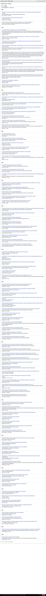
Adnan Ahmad (12, 267)
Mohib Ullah (13, 395)
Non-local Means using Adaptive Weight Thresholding (10, 416)
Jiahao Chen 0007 (4, 93)
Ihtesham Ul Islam (21, 475)
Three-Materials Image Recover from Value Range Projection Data (12, 317)
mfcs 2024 (3, 118)
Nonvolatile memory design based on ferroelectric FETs (11, 406)
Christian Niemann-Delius (9, 299)
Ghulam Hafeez (4, 358)
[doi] (10, 15)
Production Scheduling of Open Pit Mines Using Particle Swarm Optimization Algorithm (16, 470)
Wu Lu (5, 277)
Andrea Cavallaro (13, 314)
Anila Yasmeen (4, 328)
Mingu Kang (28, 56)
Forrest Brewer (32, 530)
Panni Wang (4, 201)
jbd (2, 113)
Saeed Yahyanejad (10, 462)
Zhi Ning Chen (15, 152)
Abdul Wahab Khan (14, 358)
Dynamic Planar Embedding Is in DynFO (8, 133)
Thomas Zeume (27, 117)
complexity (3, 189)
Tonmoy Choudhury (13, 42)
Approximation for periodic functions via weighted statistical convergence (14, 491)
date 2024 (3, 128)
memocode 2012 (4, 514)
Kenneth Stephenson (11, 93)
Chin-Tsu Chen (4, 103)
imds (2, 104)
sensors (3, 140)
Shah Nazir (26, 209)
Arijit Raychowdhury (25, 121)
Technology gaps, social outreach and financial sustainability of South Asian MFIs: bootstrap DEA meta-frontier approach (21, 41)
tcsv (2, 432)
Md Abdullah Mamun (18, 93)
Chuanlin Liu (4, 318)
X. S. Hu (9, 157)
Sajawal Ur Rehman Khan (6, 385)
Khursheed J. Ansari (12, 426)
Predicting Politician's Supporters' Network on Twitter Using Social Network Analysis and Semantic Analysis (19, 226)
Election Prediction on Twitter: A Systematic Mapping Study (11, 191)
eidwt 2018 (3, 286)
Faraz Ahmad (30, 309)
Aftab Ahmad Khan (8, 381)
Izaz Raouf (13, 197)
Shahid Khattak (14, 236)
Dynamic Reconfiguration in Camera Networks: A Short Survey (12, 430)
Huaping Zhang (7, 148)
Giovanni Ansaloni (32, 157)
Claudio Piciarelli (4, 431)
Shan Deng (18, 121)
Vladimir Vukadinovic (33, 462)
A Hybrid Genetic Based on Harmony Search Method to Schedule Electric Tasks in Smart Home (17, 344)
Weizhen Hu (18, 318)
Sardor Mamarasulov (15, 14)
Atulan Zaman (12, 403)
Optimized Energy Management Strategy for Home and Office (12, 332)
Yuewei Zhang (28, 323)
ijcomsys (3, 237)
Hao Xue (3, 276)
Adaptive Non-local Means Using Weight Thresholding (10, 421)
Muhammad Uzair (8, 395)
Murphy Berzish (4, 403)
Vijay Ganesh (17, 403)
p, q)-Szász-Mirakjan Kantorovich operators (9, 270)
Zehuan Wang (23, 93)
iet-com (3, 373)
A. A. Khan (9, 127)
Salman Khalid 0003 (8, 197)
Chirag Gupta (38, 93)
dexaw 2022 (4, 177)
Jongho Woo (28, 55)
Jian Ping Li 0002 (7, 240)
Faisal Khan (11, 484)
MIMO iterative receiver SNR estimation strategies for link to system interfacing (14, 235)
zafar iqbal (8, 285)
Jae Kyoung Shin (7, 231)
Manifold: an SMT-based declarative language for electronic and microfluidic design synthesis (17, 402)
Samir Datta (4, 117)
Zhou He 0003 (10, 152)
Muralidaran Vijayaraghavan (9, 513)
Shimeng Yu (12, 56)
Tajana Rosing (24, 56)
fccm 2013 (3, 498)
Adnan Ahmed (23, 354)
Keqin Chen (3, 289)
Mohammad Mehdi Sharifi (17, 157)
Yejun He (22, 23)
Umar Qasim (23, 367)
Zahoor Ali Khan (21, 267)
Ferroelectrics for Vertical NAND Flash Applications (10, 80)
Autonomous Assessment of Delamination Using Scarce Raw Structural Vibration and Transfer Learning (18, 196)
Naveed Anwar (21, 309)
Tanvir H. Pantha (31, 53)
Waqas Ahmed (4, 170)
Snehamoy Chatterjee (21, 170)
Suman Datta (5, 33)
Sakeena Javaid (17, 354)
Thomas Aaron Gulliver (19, 139)
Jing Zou (14, 318)
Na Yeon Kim (18, 231)
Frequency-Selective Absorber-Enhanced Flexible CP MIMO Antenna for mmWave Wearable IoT (17, 22)
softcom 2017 (4, 382)
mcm (2, 523)
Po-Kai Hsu (36, 53)
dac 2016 (3, 410)
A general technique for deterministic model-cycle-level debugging (12, 512)
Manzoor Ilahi (27, 267)
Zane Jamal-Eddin (33, 323)
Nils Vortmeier (23, 117)
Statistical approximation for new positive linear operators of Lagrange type (14, 483)
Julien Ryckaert (24, 127)
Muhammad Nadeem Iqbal (14, 309)
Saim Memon (7, 305)
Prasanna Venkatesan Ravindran (32, 47)
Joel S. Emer (36, 530)
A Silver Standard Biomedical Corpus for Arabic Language (11, 217)
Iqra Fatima (22, 345)
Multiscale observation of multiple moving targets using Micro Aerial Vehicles (14, 442)
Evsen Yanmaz (19, 462)
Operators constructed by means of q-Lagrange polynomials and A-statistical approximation (17, 504)
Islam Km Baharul (4, 99)
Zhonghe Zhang (18, 23)
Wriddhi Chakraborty (14, 201)
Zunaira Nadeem (18, 328)
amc (2, 453)
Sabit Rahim (30, 245)
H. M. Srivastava (4, 522)
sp (2, 228)
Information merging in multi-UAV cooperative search (10, 479)
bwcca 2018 (4, 355)
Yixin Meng (10, 289)
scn (2, 210)
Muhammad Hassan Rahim (29, 354)
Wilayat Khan (25, 395)
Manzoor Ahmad (4, 345)
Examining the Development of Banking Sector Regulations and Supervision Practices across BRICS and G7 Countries (21, 182)
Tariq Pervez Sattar (12, 305)
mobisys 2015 (4, 464)
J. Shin (21, 121)
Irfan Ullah (10, 236)
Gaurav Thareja (17, 63)
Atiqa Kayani (4, 363)
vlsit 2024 (3, 122)
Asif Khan (10, 14)
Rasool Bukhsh (4, 285)
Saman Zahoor (4, 333)
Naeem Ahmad (21, 240)
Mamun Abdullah (23, 276)
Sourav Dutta (16, 56)
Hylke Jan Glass (14, 170)
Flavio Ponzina (8, 54)
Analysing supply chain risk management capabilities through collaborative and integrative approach (18, 212)
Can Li (36, 157)
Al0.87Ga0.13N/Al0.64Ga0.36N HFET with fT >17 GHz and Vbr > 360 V (13, 92)
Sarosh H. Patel (34, 240)
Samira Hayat (15, 462)
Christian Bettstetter (40, 462)
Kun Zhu (7, 289)
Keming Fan (17, 53)
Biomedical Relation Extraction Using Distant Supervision (11, 221)
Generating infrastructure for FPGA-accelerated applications (11, 500)
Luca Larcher (12, 63)
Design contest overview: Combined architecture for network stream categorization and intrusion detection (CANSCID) (21, 529)
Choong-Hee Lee (7, 276)
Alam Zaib (6, 236)
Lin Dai (16, 176)
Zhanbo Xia (28, 276)
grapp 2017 (3, 423)
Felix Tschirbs (18, 117)
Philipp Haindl (31, 176)
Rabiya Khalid (9, 358)
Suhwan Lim (32, 55)
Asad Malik (30, 240)
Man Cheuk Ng (18, 530)
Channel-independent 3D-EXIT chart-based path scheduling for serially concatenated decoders (17, 362)
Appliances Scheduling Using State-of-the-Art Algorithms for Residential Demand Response (16, 284)
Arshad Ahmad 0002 (18, 148)
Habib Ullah (3, 395)
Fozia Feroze (4, 354)
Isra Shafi (18, 333)
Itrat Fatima (13, 328)
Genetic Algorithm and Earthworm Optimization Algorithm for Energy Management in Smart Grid (17, 384)
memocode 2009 (4, 539)
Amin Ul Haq (13, 240)
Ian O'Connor (23, 157)
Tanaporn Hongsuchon (5, 37)
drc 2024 (3, 94)
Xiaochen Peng (8, 201)
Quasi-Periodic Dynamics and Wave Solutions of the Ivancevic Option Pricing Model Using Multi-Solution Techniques (21, 84)
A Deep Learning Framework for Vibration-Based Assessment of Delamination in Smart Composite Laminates (19, 230)
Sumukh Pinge (4, 53)
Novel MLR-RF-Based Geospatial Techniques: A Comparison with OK (13, 169)
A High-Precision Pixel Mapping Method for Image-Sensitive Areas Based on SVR (15, 251)
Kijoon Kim (21, 32)
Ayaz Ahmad (20, 395)
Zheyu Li (39, 53)
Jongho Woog (38, 70)
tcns (2, 440)
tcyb (2, 315)
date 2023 (3, 159)
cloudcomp (3, 377)
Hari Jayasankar (6, 55)
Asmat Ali (28, 227)
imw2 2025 (3, 34)
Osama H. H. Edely (5, 492)
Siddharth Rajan (7, 324)
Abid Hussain (30, 170)
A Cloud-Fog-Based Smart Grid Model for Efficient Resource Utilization (13, 336)
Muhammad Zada (13, 23)
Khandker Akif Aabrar (12, 121)
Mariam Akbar (17, 267)
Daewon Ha (39, 32)
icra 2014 (3, 481)
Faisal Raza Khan (8, 294)
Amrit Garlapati (20, 55)
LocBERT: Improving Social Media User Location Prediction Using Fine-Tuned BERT (15, 147)
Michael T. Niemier (4, 157)
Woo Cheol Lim (13, 231)
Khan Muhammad (9, 170)
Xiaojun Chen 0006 (22, 14)
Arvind (19, 501)
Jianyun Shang (26, 176)
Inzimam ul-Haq (25, 309)
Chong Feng (10, 209)
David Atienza (27, 157)
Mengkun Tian (39, 47)
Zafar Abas (7, 413)
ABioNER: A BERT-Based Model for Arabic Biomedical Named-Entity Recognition (15, 187)
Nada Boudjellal (12, 148)
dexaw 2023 (4, 149)
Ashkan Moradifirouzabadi (11, 53)
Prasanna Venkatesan (5, 81)
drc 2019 (3, 278)
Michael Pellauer (4, 530)
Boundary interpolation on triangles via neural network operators (12, 17)
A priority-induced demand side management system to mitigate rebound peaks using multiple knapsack (19, 266)
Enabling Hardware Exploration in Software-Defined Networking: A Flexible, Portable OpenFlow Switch (18, 495)
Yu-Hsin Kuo (14, 47)
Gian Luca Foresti (23, 431)
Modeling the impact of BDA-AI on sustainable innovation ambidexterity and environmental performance (18, 111)
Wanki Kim (35, 32)
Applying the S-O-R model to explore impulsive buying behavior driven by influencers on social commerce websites (20, 36)
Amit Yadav (14, 289)
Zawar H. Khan (14, 139)
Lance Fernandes (38, 54)
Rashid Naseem (24, 188)
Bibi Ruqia (16, 337)
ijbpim (3, 215)
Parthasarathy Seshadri (29, 93)
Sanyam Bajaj (24, 323)
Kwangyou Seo (26, 32)
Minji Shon (3, 75)
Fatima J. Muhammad (22, 337)
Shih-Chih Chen (11, 37)
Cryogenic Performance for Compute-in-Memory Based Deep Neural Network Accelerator (16, 200)
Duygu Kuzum (8, 56)
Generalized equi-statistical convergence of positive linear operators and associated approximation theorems (19, 521)
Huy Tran (40, 69)
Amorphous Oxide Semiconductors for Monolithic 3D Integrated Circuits (13, 120)
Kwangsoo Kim (31, 32)
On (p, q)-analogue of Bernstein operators (8, 451)
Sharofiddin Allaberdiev (5, 14)
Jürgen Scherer (4, 462)
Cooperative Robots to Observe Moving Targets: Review (11, 313)
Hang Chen (10, 55)
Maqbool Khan (24, 148)
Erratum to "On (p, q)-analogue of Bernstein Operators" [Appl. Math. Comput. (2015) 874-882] (17, 425)
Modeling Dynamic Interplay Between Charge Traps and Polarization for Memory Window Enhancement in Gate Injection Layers (22, 74)
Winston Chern (13, 54)
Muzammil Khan (15, 209)
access (3, 246)
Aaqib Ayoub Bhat (4, 18)
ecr (2, 43)
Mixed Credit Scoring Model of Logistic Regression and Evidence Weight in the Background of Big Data (18, 288)
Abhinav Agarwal (11, 501)
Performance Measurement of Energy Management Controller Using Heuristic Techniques (16, 348)
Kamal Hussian (13, 276)
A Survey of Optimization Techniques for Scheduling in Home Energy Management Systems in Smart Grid (19, 353)
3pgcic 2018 (4, 346)
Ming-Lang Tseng (23, 103)
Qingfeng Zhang (7, 23)
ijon (2, 396)
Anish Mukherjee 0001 (12, 117)
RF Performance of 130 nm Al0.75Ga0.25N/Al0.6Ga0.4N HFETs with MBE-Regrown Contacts (16, 275)
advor (3, 472)
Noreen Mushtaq (15, 385)
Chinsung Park (15, 55)
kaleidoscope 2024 (5, 100)
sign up (6, 541)
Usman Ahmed (17, 285)
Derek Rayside (21, 403)
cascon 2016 (4, 404)
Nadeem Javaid (7, 267)
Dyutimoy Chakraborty (5, 32)
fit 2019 (3, 264)
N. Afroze (16, 127)
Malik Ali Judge (20, 358)
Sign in (2, 541)
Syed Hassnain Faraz (22, 385)
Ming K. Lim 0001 (17, 103)
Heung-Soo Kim (22, 197)
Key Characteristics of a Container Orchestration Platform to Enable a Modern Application (16, 375)
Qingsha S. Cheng (27, 23)
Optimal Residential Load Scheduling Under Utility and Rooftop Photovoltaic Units (15, 357)
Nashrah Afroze (10, 47)
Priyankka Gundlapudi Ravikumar (22, 47)
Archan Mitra (10, 99)
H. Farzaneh (13, 127)
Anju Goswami (7, 42)
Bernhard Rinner (7, 314)
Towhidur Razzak (18, 276)
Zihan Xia (4, 54)
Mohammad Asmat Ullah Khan (6, 475)
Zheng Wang (30, 70)
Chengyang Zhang (17, 32)
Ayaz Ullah (22, 209)
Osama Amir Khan (28, 385)
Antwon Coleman (18, 323)
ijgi (2, 171)
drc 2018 (3, 325)
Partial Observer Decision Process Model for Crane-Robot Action (12, 239)
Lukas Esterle (9, 431)
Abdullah (25, 139)
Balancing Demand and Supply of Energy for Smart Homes (11, 366)
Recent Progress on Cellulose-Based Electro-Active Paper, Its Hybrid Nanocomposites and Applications (18, 412)
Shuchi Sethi (17, 245)
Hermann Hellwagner (5, 463)
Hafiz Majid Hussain (9, 367)
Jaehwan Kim (16, 413)
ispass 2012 (4, 519)
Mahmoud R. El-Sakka (8, 422)
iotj (2, 24)
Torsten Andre (24, 462)
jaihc (2, 268)
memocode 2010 (4, 531)
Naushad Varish (25, 240)
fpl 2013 (3, 502)
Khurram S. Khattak (8, 139)
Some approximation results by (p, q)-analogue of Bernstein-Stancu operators (14, 446)
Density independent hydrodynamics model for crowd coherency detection (14, 394)
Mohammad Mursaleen (5, 426)
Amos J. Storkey (7, 143)
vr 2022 (3, 167)
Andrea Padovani (4, 47)
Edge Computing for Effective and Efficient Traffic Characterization (12, 138)
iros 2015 (3, 444)
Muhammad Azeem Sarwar (35, 385)
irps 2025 (3, 64)
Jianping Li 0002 (7, 245)
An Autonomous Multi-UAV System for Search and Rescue (11, 461)
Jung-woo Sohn (17, 197)
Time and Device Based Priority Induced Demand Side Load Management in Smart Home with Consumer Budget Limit (21, 308)
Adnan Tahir (30, 209)
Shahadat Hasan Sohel (33, 276)
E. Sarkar (7, 121)
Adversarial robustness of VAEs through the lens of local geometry (12, 142)
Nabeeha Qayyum (12, 354)
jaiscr (3, 15)
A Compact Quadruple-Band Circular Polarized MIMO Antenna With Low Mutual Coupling (16, 151)
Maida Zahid (27, 337)
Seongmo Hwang (13, 323)
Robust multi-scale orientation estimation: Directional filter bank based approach (15, 474)
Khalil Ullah (13, 475)
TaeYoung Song (11, 32)
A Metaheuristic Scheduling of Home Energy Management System (12, 327)
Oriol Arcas (16, 501)
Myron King (3, 501)
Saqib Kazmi (4, 367)
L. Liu (11, 157)
